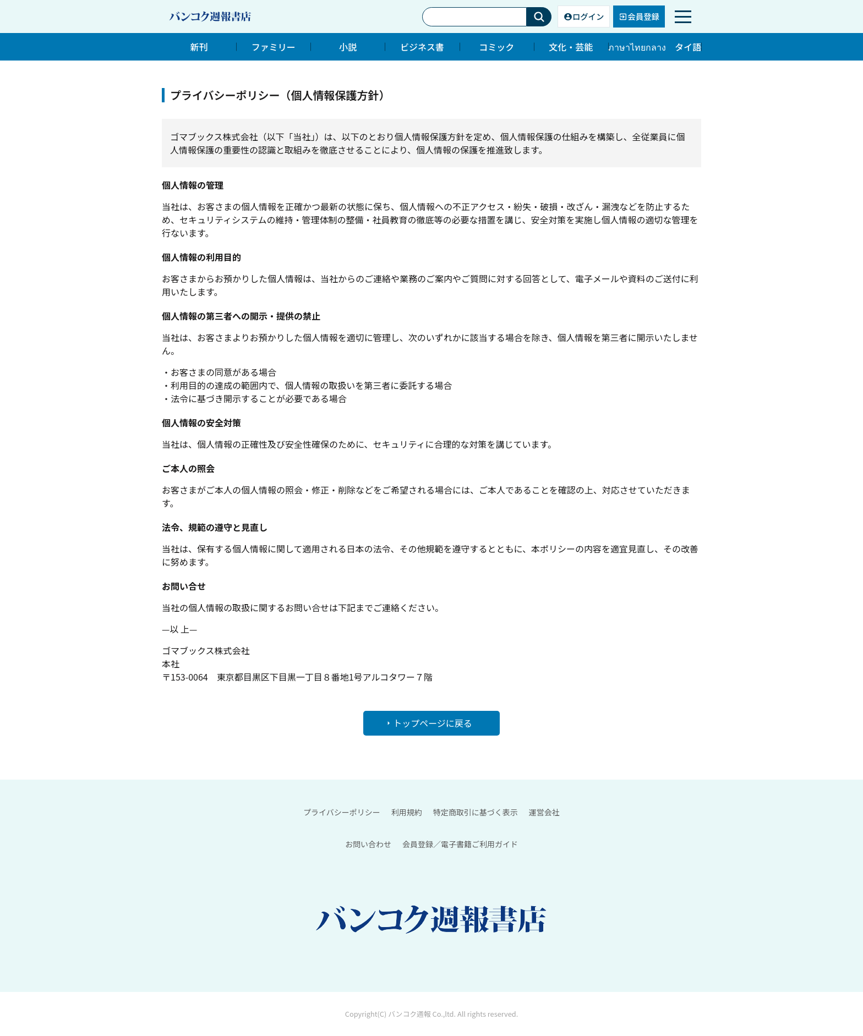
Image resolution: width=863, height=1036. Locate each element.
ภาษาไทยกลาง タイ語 (654, 46)
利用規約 (406, 812)
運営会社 (544, 812)
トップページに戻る (428, 723)
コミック (496, 46)
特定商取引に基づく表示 (475, 812)
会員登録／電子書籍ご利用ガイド (460, 844)
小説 (348, 46)
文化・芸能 (571, 46)
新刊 (199, 46)
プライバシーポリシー (341, 812)
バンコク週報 (409, 1014)
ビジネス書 (422, 46)
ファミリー (274, 46)
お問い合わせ (368, 844)
